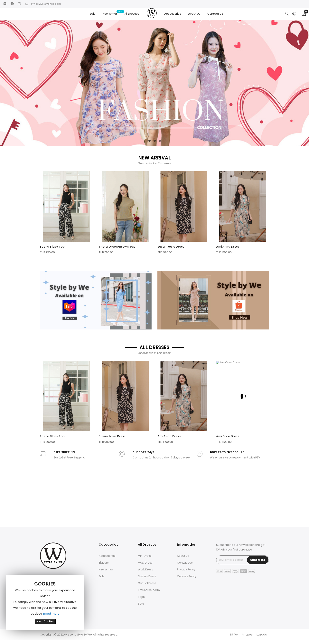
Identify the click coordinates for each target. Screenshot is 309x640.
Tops (141, 597)
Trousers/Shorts (149, 590)
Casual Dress (147, 583)
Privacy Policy (186, 570)
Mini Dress (145, 556)
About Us (183, 556)
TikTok (234, 635)
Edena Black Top (52, 246)
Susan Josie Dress (170, 246)
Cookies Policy (186, 576)
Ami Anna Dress (227, 246)
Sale (102, 576)
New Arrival (106, 570)
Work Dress (145, 570)
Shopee (247, 635)
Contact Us (185, 563)
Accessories (107, 556)
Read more (51, 613)
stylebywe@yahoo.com (43, 3)
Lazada (262, 635)
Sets (141, 604)
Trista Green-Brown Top (117, 246)
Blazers (104, 563)
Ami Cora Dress (227, 488)
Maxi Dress (145, 563)
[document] (45, 602)
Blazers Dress (147, 576)
